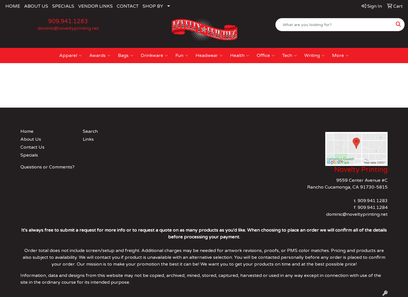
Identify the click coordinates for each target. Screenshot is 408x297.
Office (266, 55)
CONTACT (128, 6)
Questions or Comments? (47, 167)
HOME (12, 6)
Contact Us (32, 147)
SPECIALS (63, 6)
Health (239, 55)
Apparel (70, 55)
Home (26, 131)
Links (88, 139)
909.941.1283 (68, 21)
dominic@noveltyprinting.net (68, 28)
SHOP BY (153, 6)
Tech (289, 55)
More (340, 55)
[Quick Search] (334, 24)
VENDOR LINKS (95, 6)
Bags (125, 55)
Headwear (209, 55)
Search (90, 131)
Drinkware (154, 55)
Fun (181, 55)
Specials (29, 155)
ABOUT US (36, 6)
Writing (314, 55)
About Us (30, 139)
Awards (99, 55)
